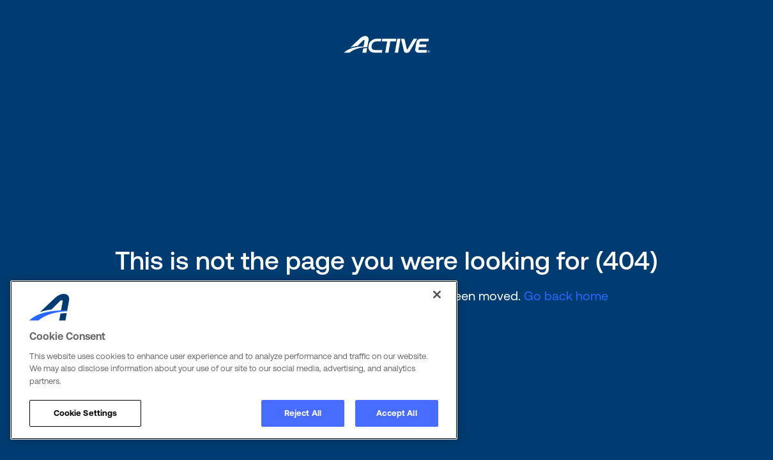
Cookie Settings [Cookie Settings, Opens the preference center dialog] (86, 413)
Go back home (566, 295)
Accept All (396, 413)
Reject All (302, 413)
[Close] (437, 294)
